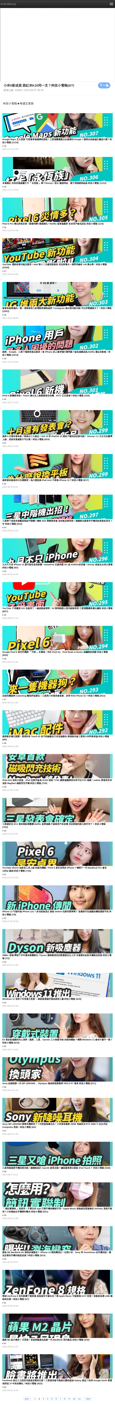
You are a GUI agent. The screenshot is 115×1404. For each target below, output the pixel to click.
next (88, 1398)
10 (74, 1398)
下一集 (104, 85)
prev (27, 1398)
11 (79, 1398)
